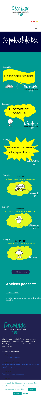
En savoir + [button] (17, 393)
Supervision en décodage (11, 357)
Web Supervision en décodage (13, 374)
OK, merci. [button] (32, 389)
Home (25, 393)
